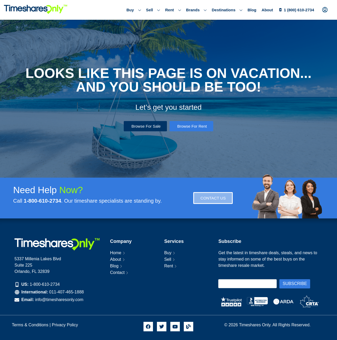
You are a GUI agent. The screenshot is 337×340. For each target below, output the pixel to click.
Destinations (227, 10)
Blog (251, 10)
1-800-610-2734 (45, 284)
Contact (117, 272)
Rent (173, 10)
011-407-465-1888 (66, 292)
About (267, 10)
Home (115, 253)
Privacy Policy (65, 325)
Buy (133, 10)
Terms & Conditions (30, 325)
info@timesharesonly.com (59, 299)
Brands (196, 10)
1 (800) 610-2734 (299, 10)
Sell (153, 10)
